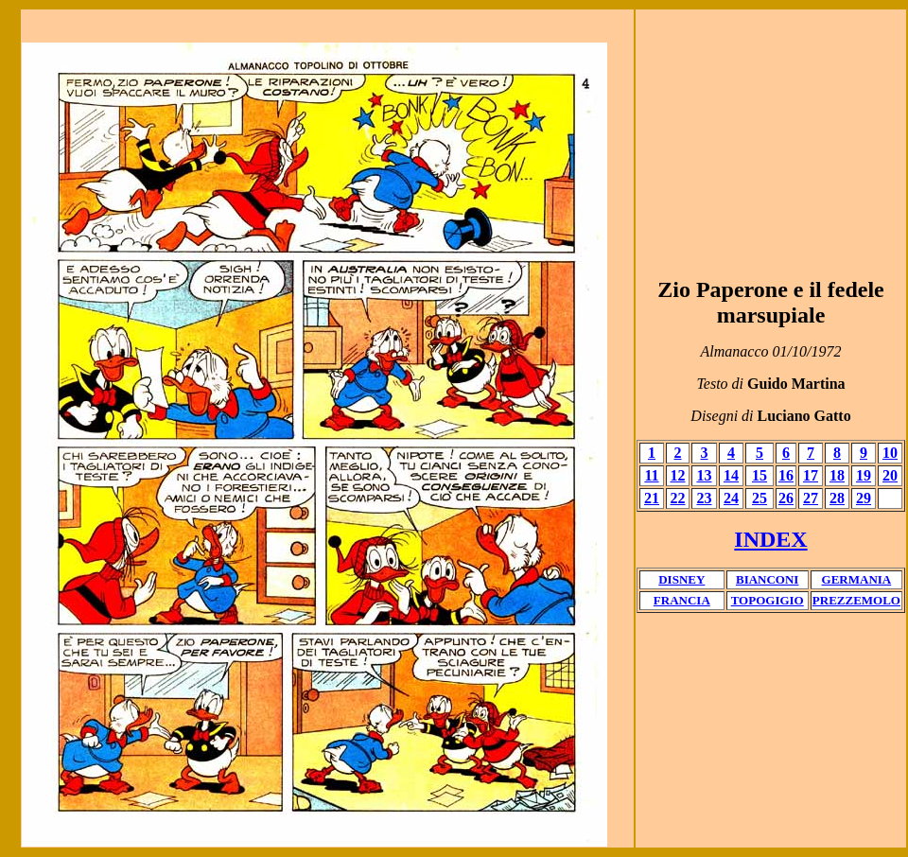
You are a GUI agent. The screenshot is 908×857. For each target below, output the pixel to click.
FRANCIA (682, 600)
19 (863, 475)
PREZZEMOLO (856, 600)
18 (837, 475)
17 (810, 475)
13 (704, 475)
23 (704, 498)
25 (759, 498)
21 (651, 498)
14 (731, 475)
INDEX (770, 539)
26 (786, 498)
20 (890, 475)
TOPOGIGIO (767, 600)
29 (863, 498)
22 (678, 498)
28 (837, 498)
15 (759, 475)
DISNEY (681, 579)
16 (786, 475)
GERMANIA (857, 579)
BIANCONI (767, 579)
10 (890, 453)
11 (651, 475)
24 (731, 498)
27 (810, 498)
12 (678, 475)
